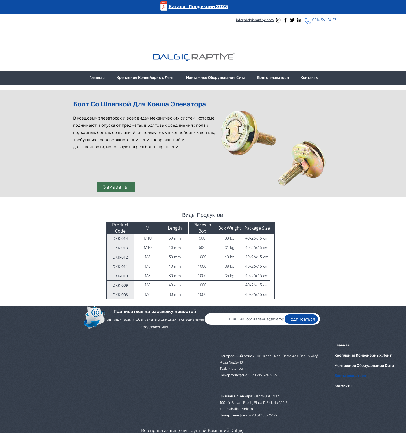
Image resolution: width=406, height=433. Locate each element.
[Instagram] (278, 20)
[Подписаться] (301, 319)
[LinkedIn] (299, 20)
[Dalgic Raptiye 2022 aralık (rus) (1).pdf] (163, 6)
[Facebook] (285, 20)
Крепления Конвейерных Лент (352, 355)
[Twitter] (292, 20)
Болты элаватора (350, 376)
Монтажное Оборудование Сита (352, 365)
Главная (342, 345)
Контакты (343, 386)
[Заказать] (116, 187)
